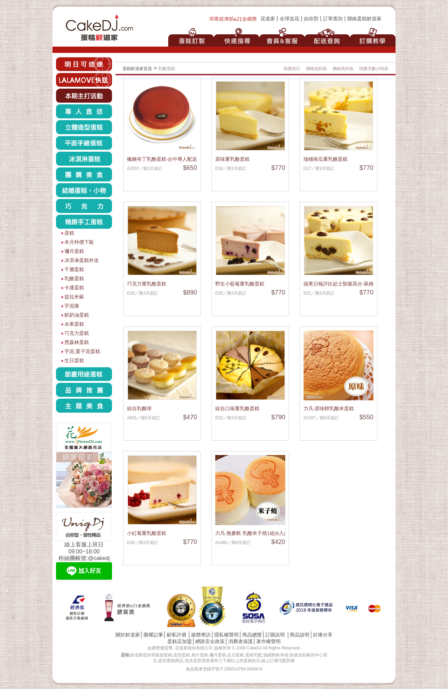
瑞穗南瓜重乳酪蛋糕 (325, 159)
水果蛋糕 (74, 324)
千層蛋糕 (74, 269)
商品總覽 (252, 635)
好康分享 (322, 635)
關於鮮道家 (127, 635)
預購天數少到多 (373, 68)
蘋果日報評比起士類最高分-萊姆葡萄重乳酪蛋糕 (355, 284)
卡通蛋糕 (74, 287)
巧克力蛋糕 (76, 333)
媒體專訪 (201, 635)
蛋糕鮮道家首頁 (137, 68)
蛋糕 (69, 233)
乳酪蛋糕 (74, 278)
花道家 (267, 18)
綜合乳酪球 (139, 408)
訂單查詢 (333, 18)
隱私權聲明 (226, 635)
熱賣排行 (292, 68)
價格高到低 (343, 68)
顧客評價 (176, 635)
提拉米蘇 (74, 296)
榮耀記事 (153, 635)
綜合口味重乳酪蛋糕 (237, 408)
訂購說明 (275, 635)
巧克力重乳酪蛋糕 (146, 284)
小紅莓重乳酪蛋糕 (146, 533)
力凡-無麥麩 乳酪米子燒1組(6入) (250, 533)
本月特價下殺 (79, 242)
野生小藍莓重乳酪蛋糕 (239, 284)
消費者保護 (240, 641)
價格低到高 (316, 68)
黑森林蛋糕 (76, 342)
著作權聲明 (268, 641)
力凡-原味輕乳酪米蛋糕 (328, 408)
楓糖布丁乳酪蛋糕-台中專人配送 (162, 159)
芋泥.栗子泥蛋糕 (82, 351)
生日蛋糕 (74, 360)
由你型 (311, 18)
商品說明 (299, 635)
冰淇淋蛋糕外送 (81, 260)
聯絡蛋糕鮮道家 (364, 18)
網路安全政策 (210, 641)
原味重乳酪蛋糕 (232, 159)
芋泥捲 (71, 306)
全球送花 (289, 18)
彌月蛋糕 (74, 251)
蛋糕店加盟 (179, 641)
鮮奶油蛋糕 (76, 315)
